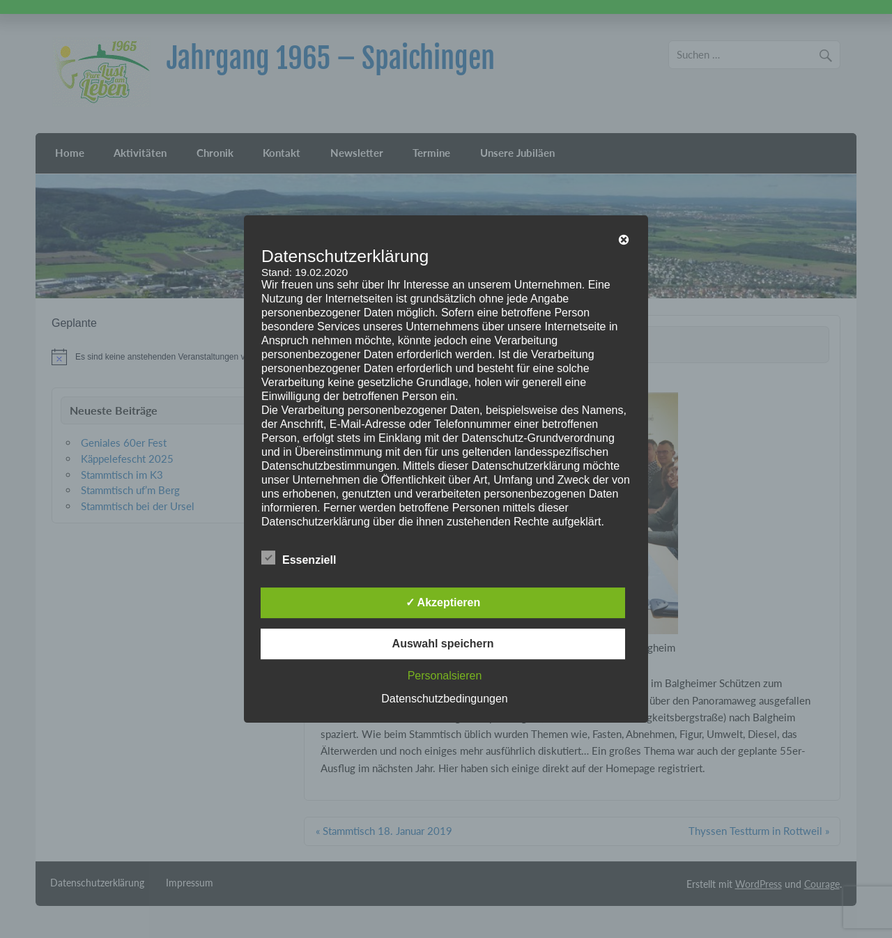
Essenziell (298, 558)
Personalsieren (445, 676)
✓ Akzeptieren (443, 602)
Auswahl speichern (443, 643)
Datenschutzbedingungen (444, 699)
